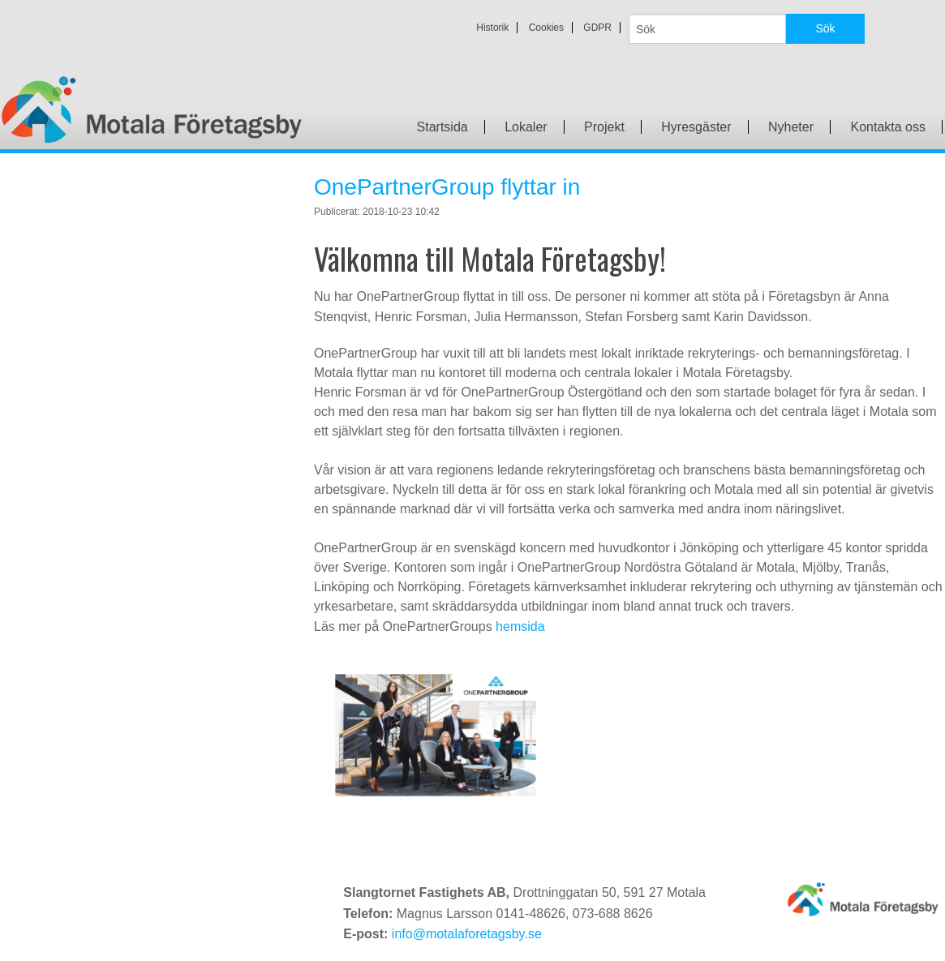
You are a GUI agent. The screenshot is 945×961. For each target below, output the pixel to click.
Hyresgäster (696, 127)
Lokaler (526, 127)
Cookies (546, 27)
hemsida (520, 626)
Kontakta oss (888, 127)
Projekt (604, 127)
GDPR (597, 27)
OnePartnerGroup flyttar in (447, 186)
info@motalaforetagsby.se (467, 934)
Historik (492, 27)
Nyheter (791, 127)
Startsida (442, 127)
